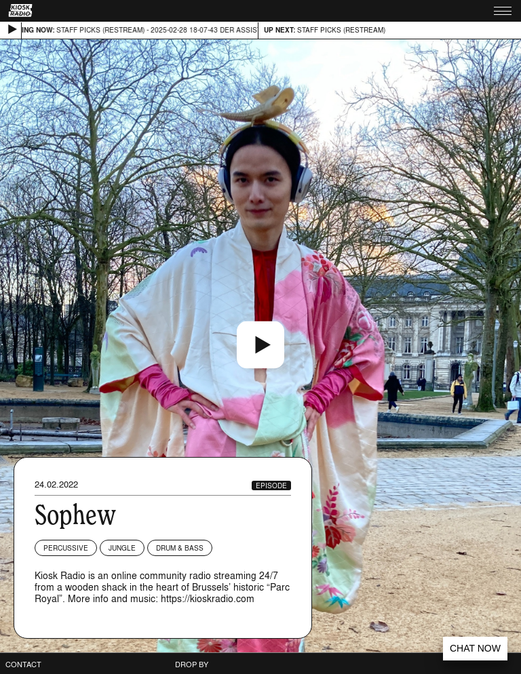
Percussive (65, 548)
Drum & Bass (180, 548)
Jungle (122, 548)
